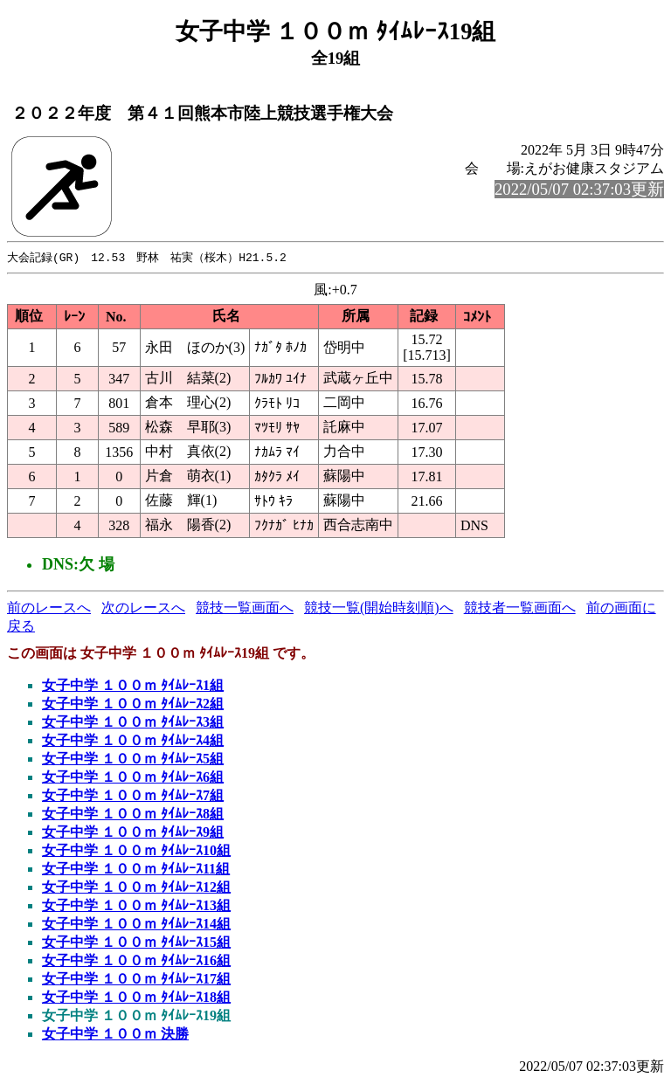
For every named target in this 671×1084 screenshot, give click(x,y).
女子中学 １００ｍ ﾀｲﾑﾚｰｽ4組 (133, 741)
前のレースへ (49, 608)
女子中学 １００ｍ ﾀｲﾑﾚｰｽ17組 (136, 979)
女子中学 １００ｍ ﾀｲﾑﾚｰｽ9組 (133, 832)
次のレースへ (143, 608)
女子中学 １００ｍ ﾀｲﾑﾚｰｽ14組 (136, 924)
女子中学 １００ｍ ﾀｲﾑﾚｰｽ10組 (136, 851)
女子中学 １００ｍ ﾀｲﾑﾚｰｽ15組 (136, 943)
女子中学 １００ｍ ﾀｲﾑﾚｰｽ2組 (133, 704)
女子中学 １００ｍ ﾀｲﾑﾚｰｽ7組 (133, 796)
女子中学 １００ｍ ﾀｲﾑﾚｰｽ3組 (133, 722)
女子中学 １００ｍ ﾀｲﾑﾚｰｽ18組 (136, 998)
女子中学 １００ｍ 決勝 (115, 1034)
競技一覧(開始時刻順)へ (378, 608)
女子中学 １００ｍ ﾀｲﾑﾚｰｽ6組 (133, 777)
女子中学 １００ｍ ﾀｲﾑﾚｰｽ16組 (136, 961)
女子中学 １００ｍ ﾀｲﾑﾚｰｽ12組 (136, 887)
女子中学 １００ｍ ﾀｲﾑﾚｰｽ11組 (136, 869)
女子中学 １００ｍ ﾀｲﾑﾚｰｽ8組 (133, 814)
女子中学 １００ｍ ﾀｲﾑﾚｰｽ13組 (136, 906)
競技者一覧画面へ (520, 608)
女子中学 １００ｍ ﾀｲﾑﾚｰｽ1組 (133, 686)
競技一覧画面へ (245, 608)
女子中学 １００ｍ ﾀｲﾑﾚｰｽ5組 (133, 759)
